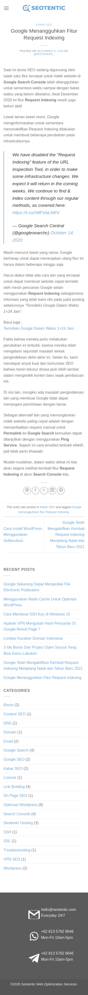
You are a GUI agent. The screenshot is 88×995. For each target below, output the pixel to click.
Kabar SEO (44, 24)
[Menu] (6, 8)
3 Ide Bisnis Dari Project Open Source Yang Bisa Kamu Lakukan (40, 650)
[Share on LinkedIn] (52, 490)
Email (8, 741)
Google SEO (14, 759)
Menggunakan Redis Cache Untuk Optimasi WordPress (40, 602)
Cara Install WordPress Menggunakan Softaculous (23, 535)
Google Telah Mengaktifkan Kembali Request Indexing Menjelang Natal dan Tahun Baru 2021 (66, 534)
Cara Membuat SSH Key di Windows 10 (37, 614)
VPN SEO (12, 859)
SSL (7, 841)
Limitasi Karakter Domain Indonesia (33, 638)
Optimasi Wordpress (21, 805)
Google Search (16, 750)
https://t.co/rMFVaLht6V (36, 212)
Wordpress (13, 868)
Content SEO (15, 714)
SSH (7, 832)
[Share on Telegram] (61, 490)
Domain (10, 732)
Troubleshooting (17, 850)
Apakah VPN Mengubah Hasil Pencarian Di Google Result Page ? (40, 626)
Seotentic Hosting (18, 823)
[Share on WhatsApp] (27, 490)
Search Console (17, 814)
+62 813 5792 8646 (57, 931)
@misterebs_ (44, 54)
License (10, 778)
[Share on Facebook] (35, 490)
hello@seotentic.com (58, 910)
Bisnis (9, 705)
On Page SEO (15, 796)
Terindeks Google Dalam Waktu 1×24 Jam (39, 328)
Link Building (14, 787)
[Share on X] (44, 490)
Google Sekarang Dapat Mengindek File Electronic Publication (37, 587)
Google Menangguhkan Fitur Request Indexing (42, 678)
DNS (7, 723)
